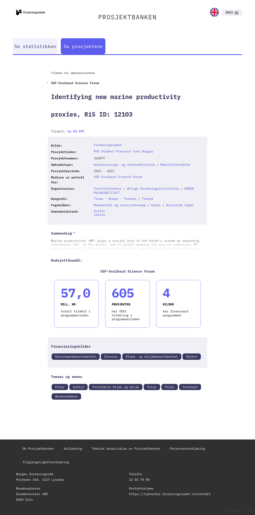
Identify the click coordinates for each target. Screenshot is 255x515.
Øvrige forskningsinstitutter (153, 188)
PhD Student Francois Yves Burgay (123, 151)
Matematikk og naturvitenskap (120, 205)
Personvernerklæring (187, 448)
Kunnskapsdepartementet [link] (75, 356)
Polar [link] (60, 387)
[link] (214, 13)
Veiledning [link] (73, 448)
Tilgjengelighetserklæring (46, 462)
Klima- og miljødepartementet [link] (152, 356)
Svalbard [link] (190, 387)
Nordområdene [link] (66, 396)
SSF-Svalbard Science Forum (118, 177)
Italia (99, 215)
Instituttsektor (108, 188)
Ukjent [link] (191, 356)
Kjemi (156, 205)
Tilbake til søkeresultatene (73, 73)
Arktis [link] (78, 387)
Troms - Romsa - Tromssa (115, 199)
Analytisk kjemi (180, 205)
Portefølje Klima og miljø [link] (115, 387)
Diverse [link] (110, 356)
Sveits (99, 211)
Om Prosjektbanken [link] (38, 448)
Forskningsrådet (108, 145)
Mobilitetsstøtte (175, 165)
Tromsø (147, 199)
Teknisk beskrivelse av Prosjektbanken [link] (126, 448)
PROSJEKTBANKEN (127, 17)
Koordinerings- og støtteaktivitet (124, 165)
